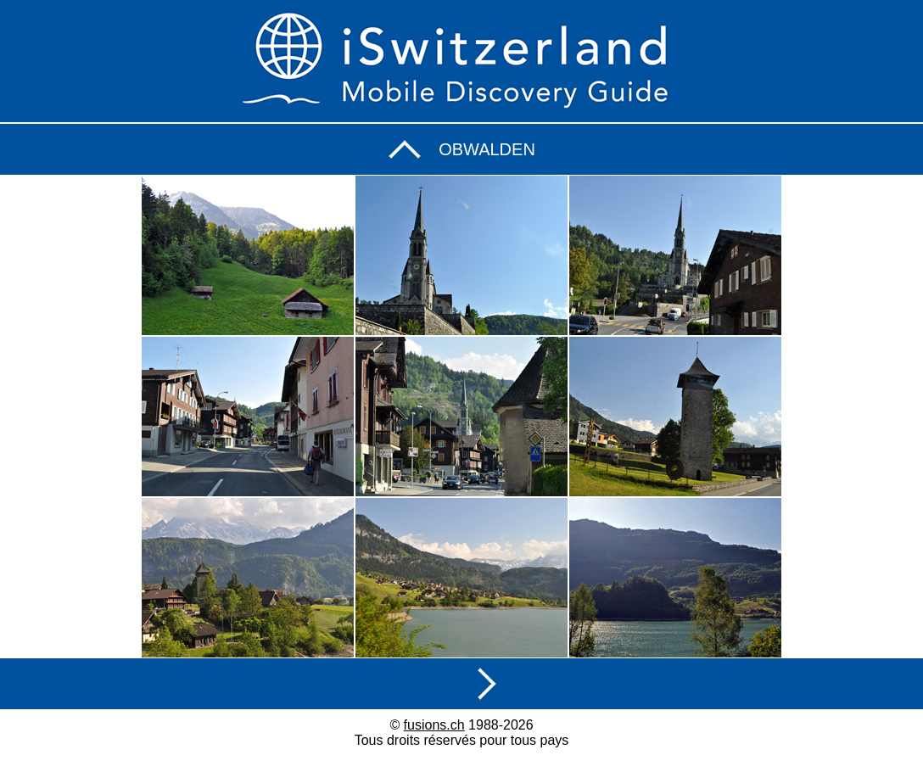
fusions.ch (434, 725)
